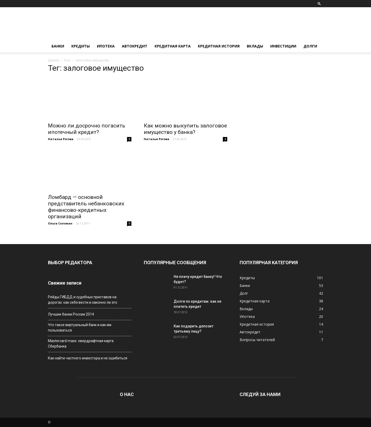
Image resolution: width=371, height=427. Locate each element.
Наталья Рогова (60, 139)
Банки (58, 46)
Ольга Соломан (60, 223)
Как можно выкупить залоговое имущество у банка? (185, 129)
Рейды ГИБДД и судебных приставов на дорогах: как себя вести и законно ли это (82, 299)
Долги (310, 46)
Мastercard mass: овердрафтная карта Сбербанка (81, 343)
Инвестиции (283, 46)
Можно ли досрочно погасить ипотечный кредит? (86, 129)
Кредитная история (219, 46)
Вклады (255, 46)
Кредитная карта (173, 46)
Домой (53, 60)
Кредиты (80, 46)
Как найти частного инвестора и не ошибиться (87, 358)
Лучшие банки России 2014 (71, 314)
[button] (319, 3)
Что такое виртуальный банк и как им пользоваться (79, 327)
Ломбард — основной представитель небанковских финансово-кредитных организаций (86, 207)
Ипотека (106, 46)
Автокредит (134, 46)
